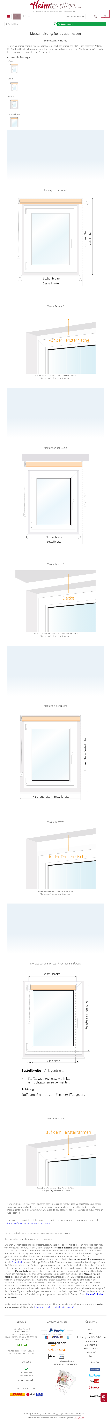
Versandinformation (26, 1380)
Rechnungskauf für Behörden (91, 1337)
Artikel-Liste (13, 24)
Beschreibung (67, 24)
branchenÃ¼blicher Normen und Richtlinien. (28, 1222)
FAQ (91, 1356)
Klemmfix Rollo (94, 1294)
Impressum (91, 1340)
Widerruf (91, 1352)
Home (91, 1329)
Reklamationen (91, 1348)
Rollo (17, 17)
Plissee (26, 16)
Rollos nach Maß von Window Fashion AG (54, 1307)
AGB (91, 1333)
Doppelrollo (17, 1262)
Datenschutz (91, 1344)
